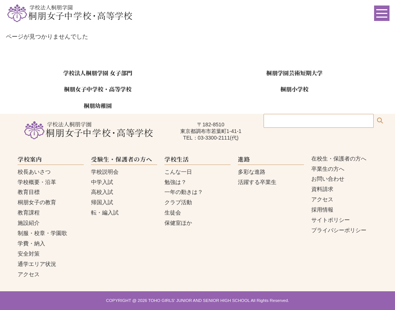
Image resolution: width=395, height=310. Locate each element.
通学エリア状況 (37, 264)
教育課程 (29, 212)
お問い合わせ (327, 179)
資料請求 (322, 189)
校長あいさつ (34, 172)
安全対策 (29, 253)
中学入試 (102, 182)
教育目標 (29, 192)
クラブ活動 (178, 202)
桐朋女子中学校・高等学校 (97, 89)
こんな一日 (178, 172)
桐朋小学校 (294, 89)
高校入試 (102, 192)
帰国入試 (102, 202)
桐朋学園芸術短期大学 (294, 73)
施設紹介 (29, 223)
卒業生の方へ (327, 169)
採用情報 (322, 209)
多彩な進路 (251, 172)
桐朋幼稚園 (98, 105)
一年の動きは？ (183, 192)
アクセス (29, 274)
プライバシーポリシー (338, 230)
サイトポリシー (330, 220)
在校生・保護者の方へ (338, 158)
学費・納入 (31, 243)
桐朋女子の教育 (37, 202)
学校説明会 (105, 172)
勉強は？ (175, 182)
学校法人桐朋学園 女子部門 (97, 73)
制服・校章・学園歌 (42, 233)
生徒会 (172, 212)
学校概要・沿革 (37, 182)
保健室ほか (178, 223)
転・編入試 (105, 212)
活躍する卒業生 (257, 182)
